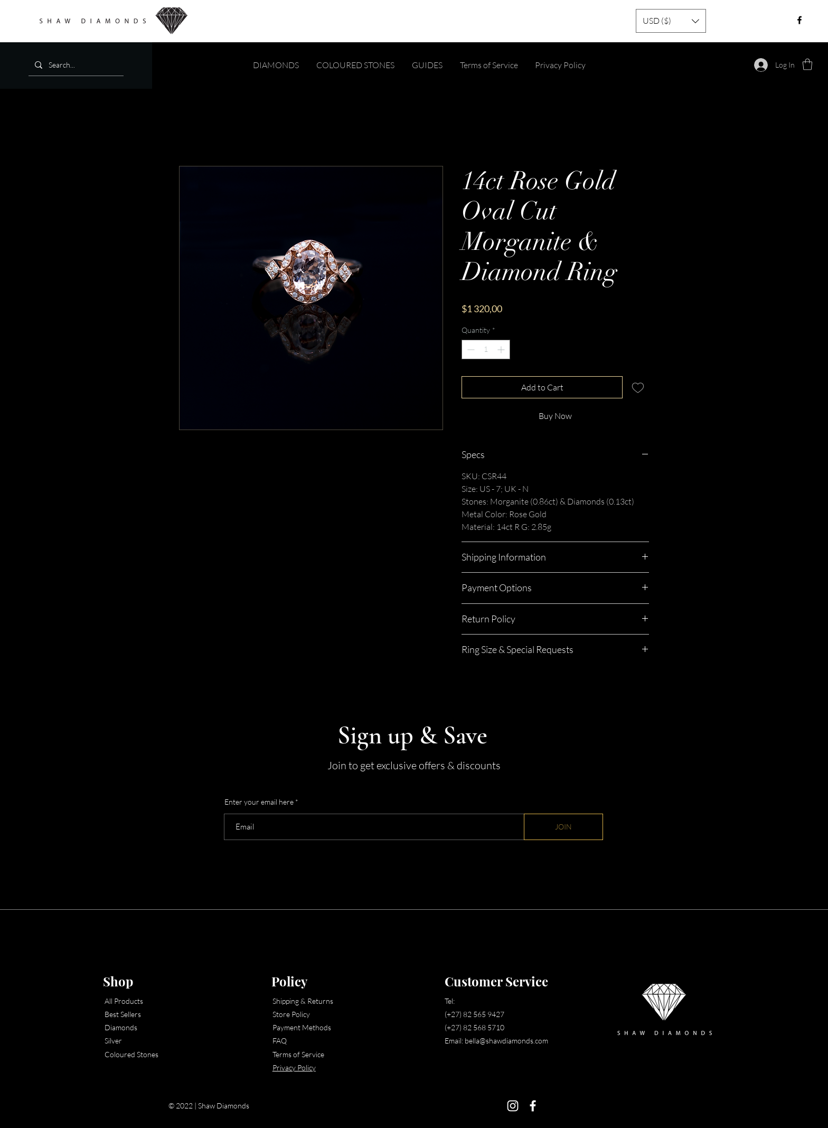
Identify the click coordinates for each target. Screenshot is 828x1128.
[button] (671, 21)
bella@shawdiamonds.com (506, 1040)
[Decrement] (469, 349)
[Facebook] (532, 1105)
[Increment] (502, 349)
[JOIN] (563, 827)
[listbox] (671, 21)
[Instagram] (512, 1105)
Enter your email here (259, 802)
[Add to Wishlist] (638, 387)
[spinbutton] (485, 349)
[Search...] (75, 65)
